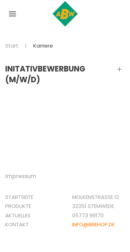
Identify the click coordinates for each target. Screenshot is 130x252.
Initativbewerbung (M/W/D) (45, 74)
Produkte (18, 206)
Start (11, 45)
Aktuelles (18, 215)
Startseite (19, 197)
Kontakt (17, 224)
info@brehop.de (93, 224)
